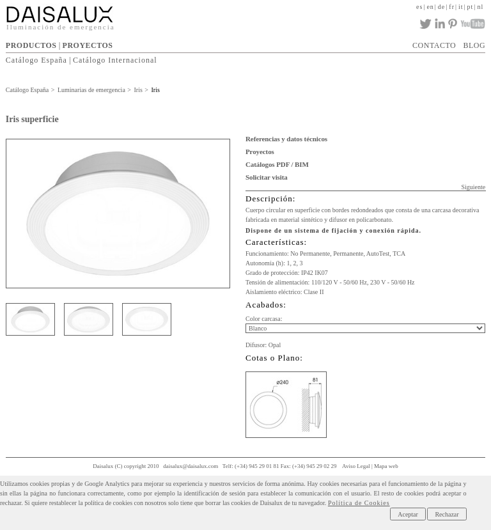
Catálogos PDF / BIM (277, 164)
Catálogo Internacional (115, 60)
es (419, 6)
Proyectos (260, 151)
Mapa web (386, 466)
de (441, 6)
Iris (138, 89)
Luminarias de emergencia (91, 89)
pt (470, 6)
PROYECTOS (88, 45)
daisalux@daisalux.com (190, 466)
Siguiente (473, 187)
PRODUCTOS (31, 45)
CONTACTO (434, 45)
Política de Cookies (359, 502)
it (461, 6)
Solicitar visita (267, 177)
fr (452, 6)
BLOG (474, 45)
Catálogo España (36, 60)
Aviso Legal (356, 466)
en (429, 6)
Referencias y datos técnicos (286, 139)
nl (480, 6)
